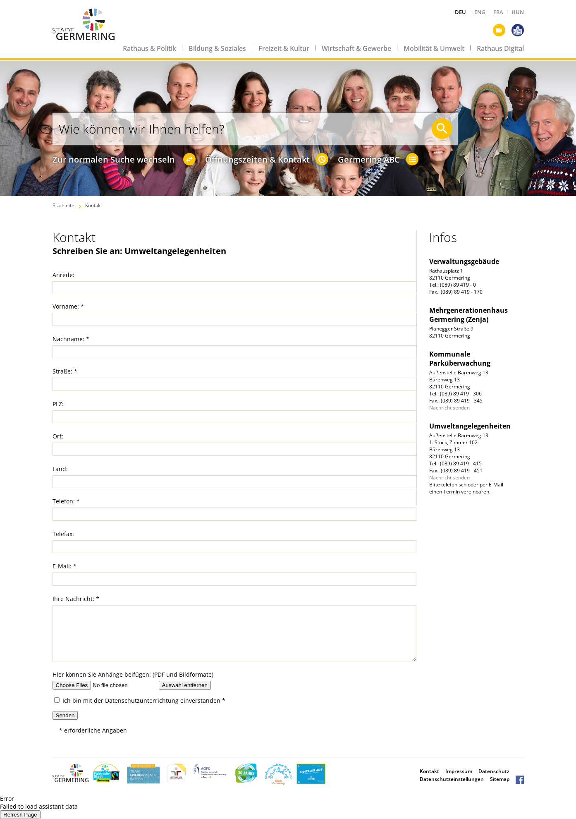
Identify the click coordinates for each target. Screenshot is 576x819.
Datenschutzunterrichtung (142, 700)
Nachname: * (71, 339)
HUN (517, 12)
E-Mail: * (64, 566)
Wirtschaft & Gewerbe (356, 48)
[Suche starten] (442, 128)
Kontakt (93, 205)
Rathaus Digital (500, 48)
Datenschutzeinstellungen (452, 779)
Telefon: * (66, 501)
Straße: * (65, 371)
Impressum (458, 771)
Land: (60, 469)
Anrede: (63, 275)
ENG (479, 12)
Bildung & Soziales (217, 48)
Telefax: (63, 534)
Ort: (58, 436)
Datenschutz (493, 771)
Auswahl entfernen (185, 685)
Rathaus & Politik (149, 48)
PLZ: (58, 404)
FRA (498, 12)
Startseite (63, 205)
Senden (65, 715)
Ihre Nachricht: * (76, 599)
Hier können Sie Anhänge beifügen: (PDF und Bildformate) (133, 674)
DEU (460, 12)
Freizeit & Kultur (283, 48)
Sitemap (499, 779)
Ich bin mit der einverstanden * (139, 700)
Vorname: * (68, 306)
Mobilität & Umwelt (434, 48)
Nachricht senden (449, 407)
